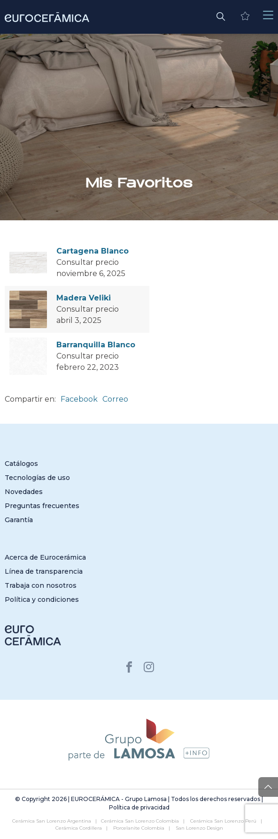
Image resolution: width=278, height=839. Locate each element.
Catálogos (21, 463)
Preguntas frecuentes (42, 506)
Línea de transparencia (44, 571)
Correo (115, 399)
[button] (220, 15)
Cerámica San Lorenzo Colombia (140, 821)
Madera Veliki (83, 297)
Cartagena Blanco (92, 251)
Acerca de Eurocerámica (45, 557)
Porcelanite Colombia (138, 828)
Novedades (24, 491)
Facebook (79, 399)
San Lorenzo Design (199, 828)
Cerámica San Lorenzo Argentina (51, 821)
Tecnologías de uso (37, 477)
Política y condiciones (42, 599)
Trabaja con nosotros (41, 585)
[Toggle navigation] (268, 15)
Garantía (19, 520)
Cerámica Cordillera (78, 828)
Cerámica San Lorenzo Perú (223, 821)
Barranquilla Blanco (95, 344)
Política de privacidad (139, 807)
